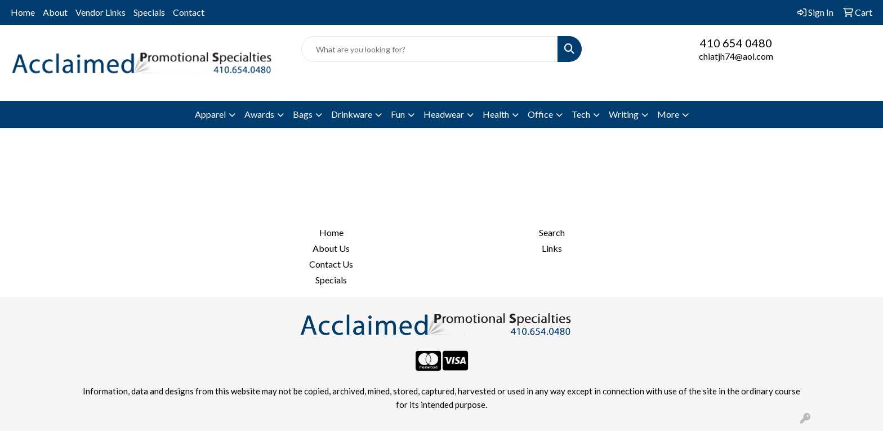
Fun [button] (398, 114)
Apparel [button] (210, 114)
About (55, 12)
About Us (331, 248)
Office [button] (540, 114)
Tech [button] (581, 114)
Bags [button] (303, 114)
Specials (149, 12)
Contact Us (331, 264)
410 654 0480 (736, 43)
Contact (188, 12)
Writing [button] (624, 114)
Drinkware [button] (351, 114)
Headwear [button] (443, 114)
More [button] (668, 114)
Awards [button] (259, 114)
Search (552, 232)
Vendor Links (100, 12)
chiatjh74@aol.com (736, 56)
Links (552, 248)
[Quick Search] (430, 49)
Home (23, 12)
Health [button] (496, 114)
